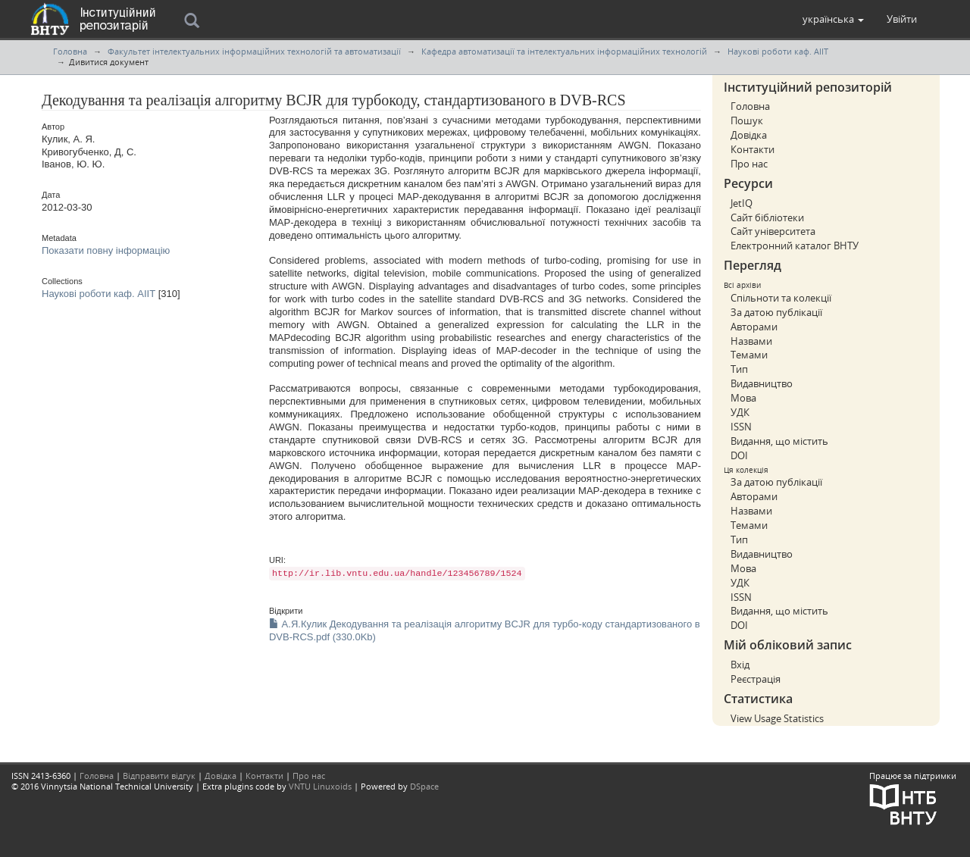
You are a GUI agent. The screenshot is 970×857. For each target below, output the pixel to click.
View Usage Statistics (777, 718)
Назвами (751, 341)
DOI (739, 455)
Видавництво (762, 383)
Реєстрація (756, 679)
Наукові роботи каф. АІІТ (778, 51)
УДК (740, 412)
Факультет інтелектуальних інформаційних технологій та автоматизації (254, 51)
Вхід (740, 664)
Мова (743, 398)
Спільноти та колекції (781, 298)
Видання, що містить (779, 441)
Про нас (749, 163)
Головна (70, 51)
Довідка (749, 135)
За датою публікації (776, 312)
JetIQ (742, 203)
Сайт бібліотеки (767, 217)
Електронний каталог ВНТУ (795, 245)
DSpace (424, 786)
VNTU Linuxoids (320, 786)
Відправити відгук (159, 775)
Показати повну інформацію (106, 250)
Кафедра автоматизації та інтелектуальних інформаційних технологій (564, 51)
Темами (749, 354)
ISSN (741, 426)
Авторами (754, 326)
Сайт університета (773, 231)
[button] (833, 19)
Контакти (752, 149)
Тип (739, 369)
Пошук (747, 120)
